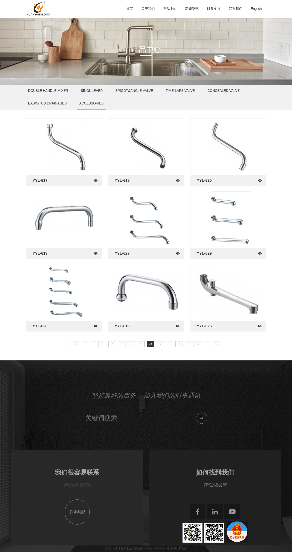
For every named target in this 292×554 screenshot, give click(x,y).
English (256, 9)
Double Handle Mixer (48, 90)
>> (216, 344)
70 (121, 344)
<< (75, 344)
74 (160, 344)
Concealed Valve (223, 90)
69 (112, 344)
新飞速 (182, 548)
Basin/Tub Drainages (47, 103)
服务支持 (213, 9)
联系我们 (235, 9)
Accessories (91, 103)
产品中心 (170, 9)
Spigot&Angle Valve (134, 90)
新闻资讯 (192, 9)
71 (131, 344)
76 (179, 344)
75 (169, 344)
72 (140, 344)
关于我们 (148, 9)
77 (188, 344)
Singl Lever (92, 90)
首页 (129, 9)
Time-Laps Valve (180, 90)
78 (198, 344)
